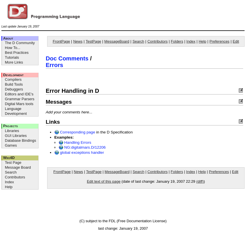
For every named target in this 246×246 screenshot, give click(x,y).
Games (11, 145)
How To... (12, 48)
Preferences (219, 41)
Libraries (12, 131)
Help (9, 187)
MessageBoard (116, 41)
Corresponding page (74, 132)
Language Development (16, 111)
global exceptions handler (79, 152)
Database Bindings (20, 140)
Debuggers (14, 89)
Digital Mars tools (19, 104)
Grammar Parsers (19, 99)
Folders (177, 41)
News (78, 41)
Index (9, 182)
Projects (10, 126)
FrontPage (61, 41)
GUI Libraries (16, 135)
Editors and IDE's (19, 94)
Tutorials (12, 57)
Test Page (13, 162)
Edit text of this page (104, 181)
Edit (236, 41)
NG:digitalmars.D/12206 (82, 147)
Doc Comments (67, 58)
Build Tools (14, 84)
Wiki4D (9, 158)
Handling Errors (75, 142)
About (8, 38)
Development (13, 75)
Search (11, 172)
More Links (14, 62)
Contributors (15, 177)
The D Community (20, 43)
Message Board (18, 167)
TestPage (93, 41)
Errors (54, 65)
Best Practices (17, 52)
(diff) (200, 181)
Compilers (13, 79)
